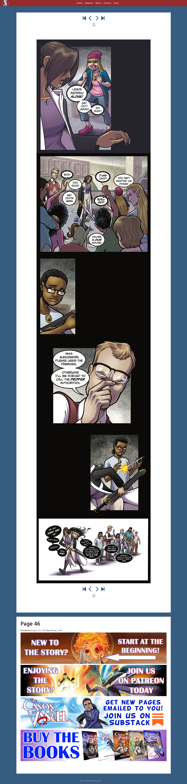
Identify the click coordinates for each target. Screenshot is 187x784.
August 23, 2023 (38, 630)
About (98, 3)
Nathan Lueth (56, 630)
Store (116, 3)
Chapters (89, 3)
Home (79, 3)
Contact (107, 3)
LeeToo (104, 781)
